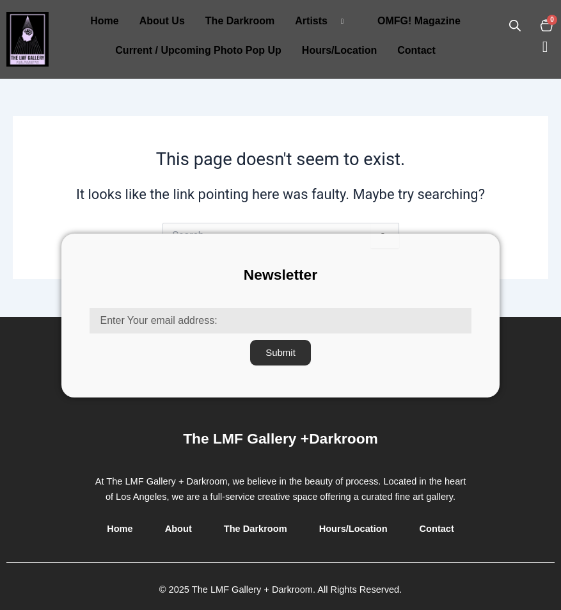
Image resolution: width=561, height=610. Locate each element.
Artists (324, 21)
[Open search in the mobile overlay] (515, 25)
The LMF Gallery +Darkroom (280, 438)
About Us (162, 20)
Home (104, 20)
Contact (416, 50)
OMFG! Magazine (419, 20)
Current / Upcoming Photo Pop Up (198, 50)
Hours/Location (339, 50)
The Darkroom (239, 20)
